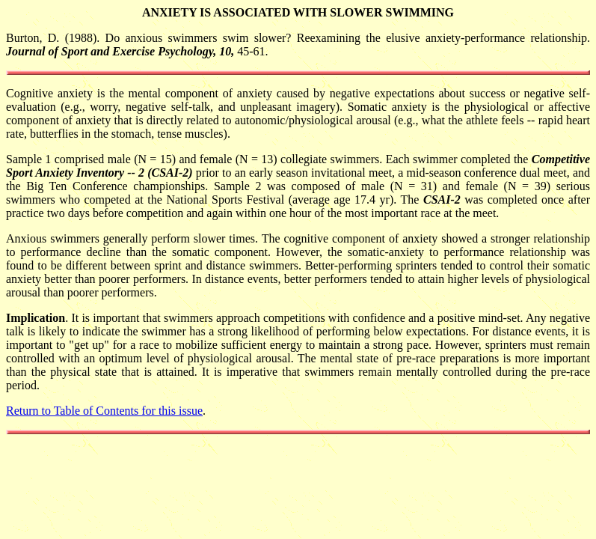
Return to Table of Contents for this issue (104, 410)
